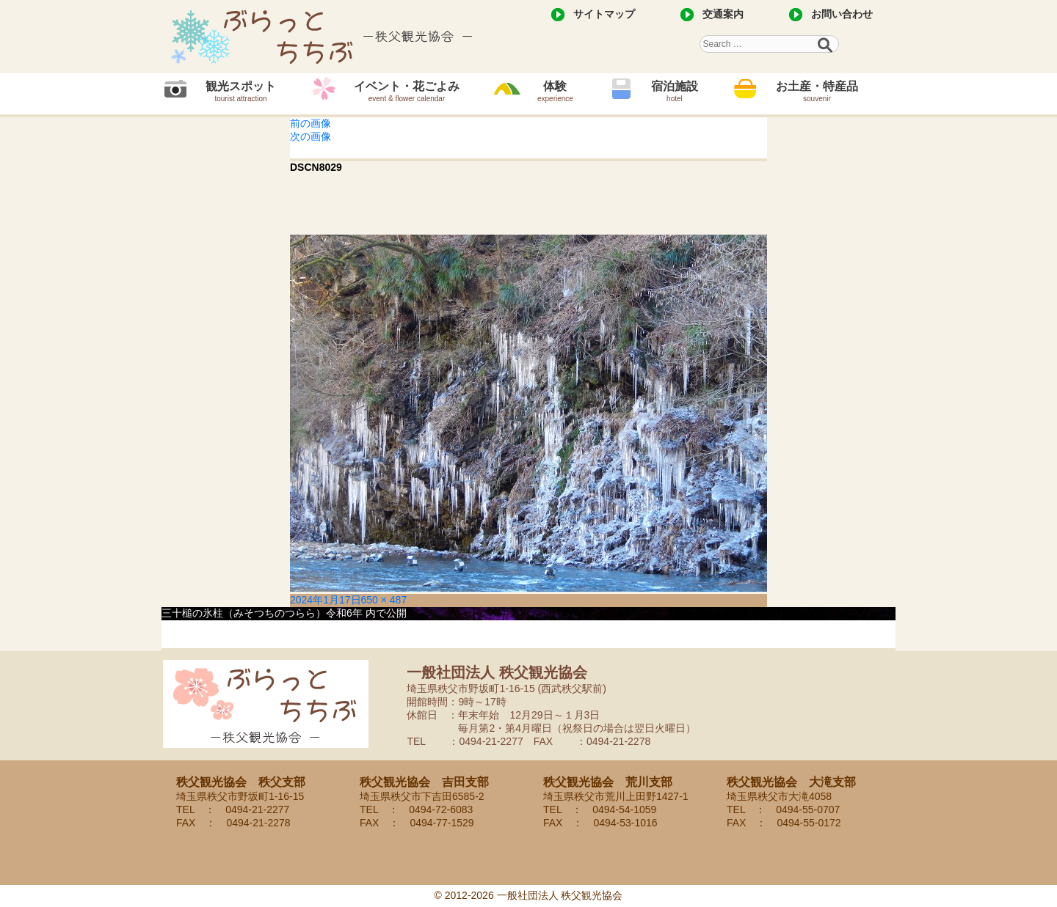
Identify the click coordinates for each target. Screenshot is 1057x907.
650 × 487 (384, 600)
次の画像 (310, 136)
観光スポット (241, 91)
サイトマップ (604, 14)
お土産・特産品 (817, 91)
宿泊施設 (674, 91)
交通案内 (723, 14)
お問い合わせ (842, 14)
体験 (555, 91)
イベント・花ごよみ (407, 91)
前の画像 (310, 123)
